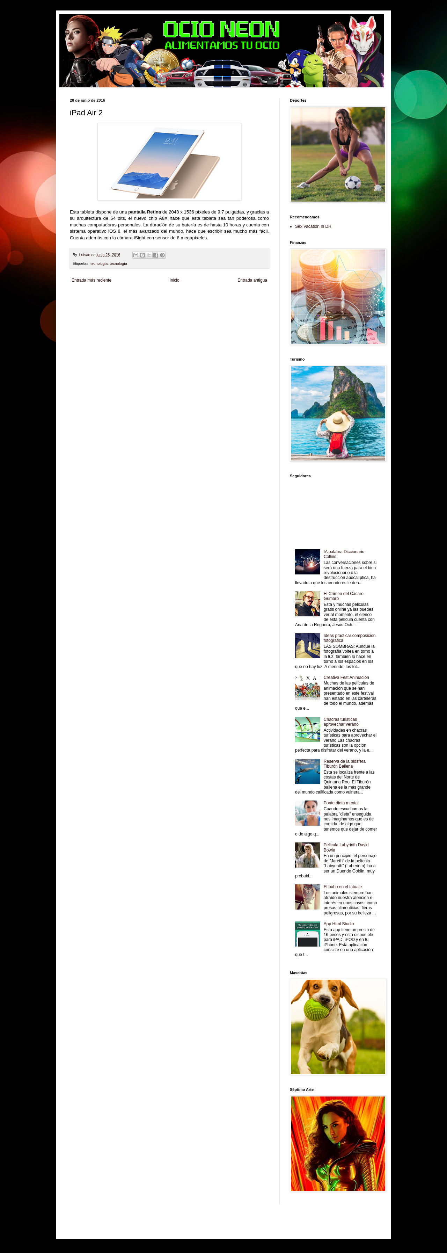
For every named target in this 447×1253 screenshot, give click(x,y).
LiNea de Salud (130, 297)
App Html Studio (339, 923)
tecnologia (99, 263)
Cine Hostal (195, 303)
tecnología (118, 263)
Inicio (174, 280)
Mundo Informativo (130, 308)
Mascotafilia (106, 308)
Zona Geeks (238, 297)
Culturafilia (252, 308)
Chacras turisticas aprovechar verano (341, 722)
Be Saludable (107, 297)
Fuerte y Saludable (151, 303)
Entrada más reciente (91, 280)
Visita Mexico (204, 308)
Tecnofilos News (100, 303)
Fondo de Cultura (214, 297)
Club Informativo (187, 297)
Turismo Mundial (159, 308)
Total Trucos (176, 303)
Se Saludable (183, 308)
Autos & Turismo (244, 303)
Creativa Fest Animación (346, 677)
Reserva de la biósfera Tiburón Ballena (345, 764)
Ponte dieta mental (341, 803)
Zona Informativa (83, 297)
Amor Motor (79, 314)
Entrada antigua (252, 280)
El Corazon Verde (229, 308)
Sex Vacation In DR (313, 226)
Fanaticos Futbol (83, 308)
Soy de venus (125, 303)
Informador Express (159, 297)
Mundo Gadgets (218, 303)
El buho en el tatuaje (343, 886)
